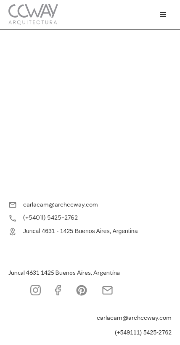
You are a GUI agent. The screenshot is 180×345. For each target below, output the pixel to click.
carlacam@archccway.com (60, 204)
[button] (163, 14)
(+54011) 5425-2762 (50, 217)
